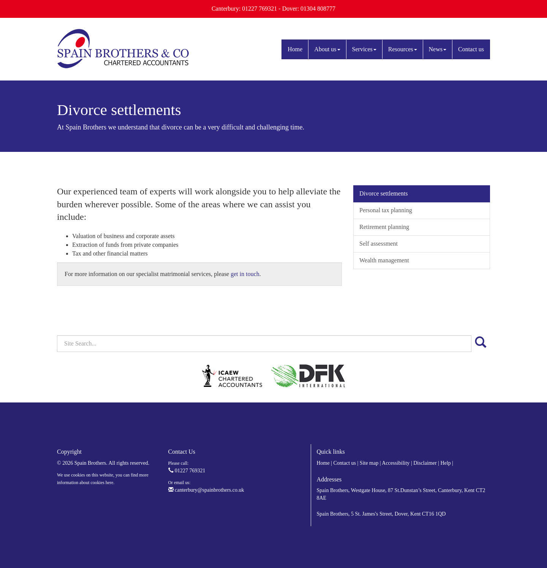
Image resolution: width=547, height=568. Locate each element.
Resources (402, 49)
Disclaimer (424, 463)
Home (295, 49)
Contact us (471, 49)
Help (445, 463)
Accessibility (395, 463)
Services (364, 49)
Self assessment (378, 243)
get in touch (245, 274)
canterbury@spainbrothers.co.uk (206, 490)
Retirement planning (384, 227)
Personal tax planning (385, 210)
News (437, 49)
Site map (369, 463)
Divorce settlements (383, 193)
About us (327, 49)
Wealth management (384, 260)
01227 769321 (187, 470)
